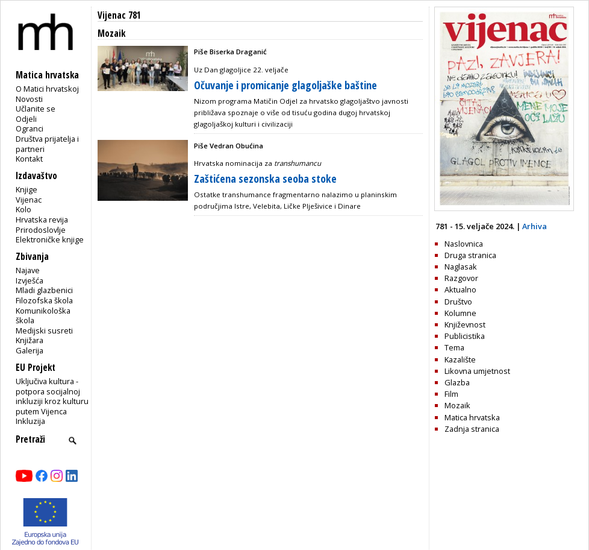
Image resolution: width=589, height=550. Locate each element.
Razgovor (461, 278)
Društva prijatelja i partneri (47, 143)
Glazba (457, 382)
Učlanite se (35, 108)
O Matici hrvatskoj (47, 88)
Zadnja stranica (471, 428)
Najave (28, 270)
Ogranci (29, 128)
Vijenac (29, 199)
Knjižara (29, 340)
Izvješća (29, 280)
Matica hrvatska (472, 417)
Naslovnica (463, 243)
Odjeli (26, 118)
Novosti (29, 98)
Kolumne (460, 313)
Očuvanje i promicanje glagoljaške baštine (285, 85)
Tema (454, 347)
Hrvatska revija (42, 219)
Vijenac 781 (119, 15)
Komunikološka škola (43, 315)
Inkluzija (30, 421)
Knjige (26, 189)
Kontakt (29, 158)
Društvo (458, 301)
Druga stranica (470, 255)
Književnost (464, 324)
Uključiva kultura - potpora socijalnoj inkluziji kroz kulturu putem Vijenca (52, 396)
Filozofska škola (44, 300)
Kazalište (460, 359)
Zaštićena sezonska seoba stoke (265, 178)
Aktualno (460, 289)
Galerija (29, 350)
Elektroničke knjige (50, 239)
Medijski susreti (44, 330)
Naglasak (460, 266)
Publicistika (464, 335)
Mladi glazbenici (44, 290)
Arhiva (534, 226)
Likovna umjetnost (477, 370)
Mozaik (457, 405)
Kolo (23, 209)
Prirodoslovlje (41, 229)
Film (451, 393)
